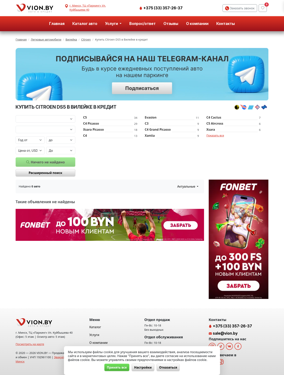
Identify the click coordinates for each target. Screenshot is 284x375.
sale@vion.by (225, 333)
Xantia (150, 135)
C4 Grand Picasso (158, 129)
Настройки (143, 367)
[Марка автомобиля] (45, 119)
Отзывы (170, 23)
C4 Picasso (91, 123)
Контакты (225, 23)
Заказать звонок (240, 8)
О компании (197, 23)
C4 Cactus (213, 117)
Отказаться (168, 367)
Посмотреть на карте (30, 344)
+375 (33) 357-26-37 (163, 8)
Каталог (95, 327)
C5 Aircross (214, 123)
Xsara (210, 129)
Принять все (117, 367)
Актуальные (186, 186)
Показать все (215, 135)
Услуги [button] (112, 23)
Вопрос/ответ (142, 23)
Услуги (94, 335)
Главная (57, 23)
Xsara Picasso (93, 129)
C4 (85, 135)
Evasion (150, 117)
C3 (146, 123)
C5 (85, 117)
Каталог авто (84, 23)
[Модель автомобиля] (45, 129)
